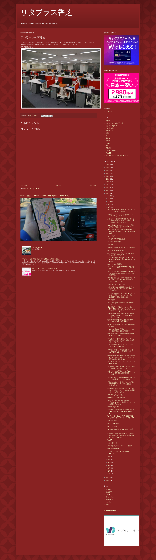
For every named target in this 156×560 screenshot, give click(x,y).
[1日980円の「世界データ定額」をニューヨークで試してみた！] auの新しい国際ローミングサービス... (121, 390)
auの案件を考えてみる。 (115, 395)
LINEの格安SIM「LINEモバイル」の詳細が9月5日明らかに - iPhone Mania (120, 226)
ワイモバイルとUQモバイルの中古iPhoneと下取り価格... (40, 259)
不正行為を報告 (110, 510)
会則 (107, 133)
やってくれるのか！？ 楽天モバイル (44, 268)
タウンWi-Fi (111, 236)
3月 (109, 468)
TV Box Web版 (37, 247)
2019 (108, 185)
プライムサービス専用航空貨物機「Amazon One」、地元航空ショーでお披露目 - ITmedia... (121, 402)
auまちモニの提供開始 (114, 264)
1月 (109, 474)
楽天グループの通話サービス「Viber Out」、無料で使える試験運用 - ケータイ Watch (121, 373)
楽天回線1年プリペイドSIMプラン (117, 155)
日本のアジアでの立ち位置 (116, 239)
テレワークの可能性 (114, 242)
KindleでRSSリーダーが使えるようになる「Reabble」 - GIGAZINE (121, 215)
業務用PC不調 (112, 420)
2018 (108, 187)
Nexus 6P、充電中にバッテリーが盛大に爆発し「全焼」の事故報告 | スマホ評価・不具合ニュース (120, 340)
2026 (108, 165)
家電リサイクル (112, 245)
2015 (108, 477)
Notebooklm (109, 497)
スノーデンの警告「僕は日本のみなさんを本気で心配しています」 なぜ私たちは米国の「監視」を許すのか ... (121, 295)
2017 (108, 190)
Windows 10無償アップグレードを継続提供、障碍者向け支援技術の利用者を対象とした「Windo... (120, 435)
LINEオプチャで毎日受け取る (115, 123)
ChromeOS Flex (111, 150)
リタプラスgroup (111, 126)
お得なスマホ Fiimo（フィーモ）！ (119, 284)
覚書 (107, 504)
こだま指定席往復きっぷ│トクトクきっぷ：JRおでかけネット (120, 345)
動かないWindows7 (113, 423)
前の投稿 (93, 185)
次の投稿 (24, 185)
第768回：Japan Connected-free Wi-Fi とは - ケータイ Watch (120, 334)
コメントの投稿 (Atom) (31, 189)
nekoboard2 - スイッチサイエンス (118, 397)
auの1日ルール (112, 443)
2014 (108, 480)
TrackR (109, 440)
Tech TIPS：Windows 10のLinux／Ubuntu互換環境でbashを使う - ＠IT (121, 367)
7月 (109, 457)
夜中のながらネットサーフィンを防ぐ (119, 446)
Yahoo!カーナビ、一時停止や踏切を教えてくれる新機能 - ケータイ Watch (121, 378)
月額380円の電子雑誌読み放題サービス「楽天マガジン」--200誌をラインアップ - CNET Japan (121, 351)
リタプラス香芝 (46, 12)
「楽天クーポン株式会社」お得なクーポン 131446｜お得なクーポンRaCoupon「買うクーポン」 (121, 315)
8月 (109, 207)
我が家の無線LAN (113, 449)
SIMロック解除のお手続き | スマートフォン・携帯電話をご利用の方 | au (121, 330)
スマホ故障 (111, 300)
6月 (109, 459)
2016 (108, 193)
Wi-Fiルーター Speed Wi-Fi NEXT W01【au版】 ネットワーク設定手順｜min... (121, 417)
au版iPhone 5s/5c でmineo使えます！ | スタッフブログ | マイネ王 (121, 210)
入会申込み (109, 131)
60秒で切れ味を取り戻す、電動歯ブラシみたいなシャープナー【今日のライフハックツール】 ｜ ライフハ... (121, 279)
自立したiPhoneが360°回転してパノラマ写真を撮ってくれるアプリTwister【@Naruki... (120, 288)
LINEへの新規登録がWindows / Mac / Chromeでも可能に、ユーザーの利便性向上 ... (121, 231)
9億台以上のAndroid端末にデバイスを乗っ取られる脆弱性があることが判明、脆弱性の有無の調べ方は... (121, 357)
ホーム (58, 185)
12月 (109, 196)
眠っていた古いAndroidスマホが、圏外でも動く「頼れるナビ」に (45, 196)
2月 (109, 471)
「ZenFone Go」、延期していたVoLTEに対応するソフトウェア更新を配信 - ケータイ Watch (121, 384)
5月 (109, 462)
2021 (108, 179)
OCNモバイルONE (113, 407)
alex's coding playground (115, 250)
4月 (109, 465)
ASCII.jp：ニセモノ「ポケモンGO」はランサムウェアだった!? (120, 254)
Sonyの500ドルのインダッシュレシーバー (121, 247)
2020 (108, 182)
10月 (109, 201)
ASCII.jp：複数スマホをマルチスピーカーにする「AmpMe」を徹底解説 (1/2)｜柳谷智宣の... (121, 259)
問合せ (108, 140)
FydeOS (108, 153)
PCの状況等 (110, 128)
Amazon (108, 489)
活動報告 (109, 148)
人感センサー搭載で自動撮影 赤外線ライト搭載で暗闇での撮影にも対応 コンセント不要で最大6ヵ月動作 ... (121, 220)
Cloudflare (109, 111)
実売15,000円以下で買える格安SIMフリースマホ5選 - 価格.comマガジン (121, 321)
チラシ (108, 145)
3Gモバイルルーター (114, 426)
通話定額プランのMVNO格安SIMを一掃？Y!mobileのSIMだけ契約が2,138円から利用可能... (121, 273)
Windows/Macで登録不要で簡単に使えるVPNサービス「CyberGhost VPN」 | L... (120, 411)
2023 (108, 173)
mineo (108, 143)
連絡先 (108, 138)
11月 (109, 198)
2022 (108, 176)
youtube (108, 502)
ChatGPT (109, 492)
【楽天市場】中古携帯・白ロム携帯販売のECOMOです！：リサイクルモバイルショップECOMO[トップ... (121, 309)
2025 (108, 167)
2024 (108, 170)
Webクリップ (110, 499)
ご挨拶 (108, 121)
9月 (109, 204)
